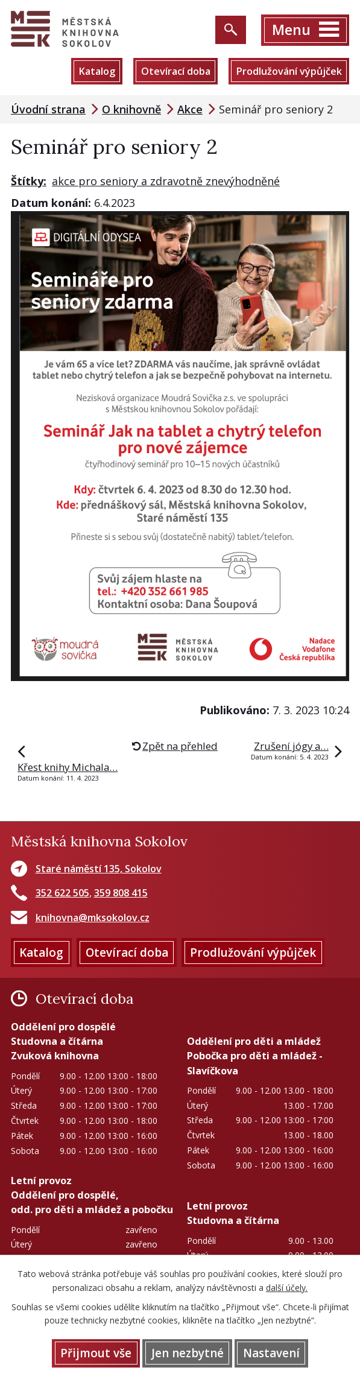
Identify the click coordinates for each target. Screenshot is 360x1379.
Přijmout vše (95, 1353)
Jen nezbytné (187, 1353)
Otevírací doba (175, 71)
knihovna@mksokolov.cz (93, 917)
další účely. (287, 1287)
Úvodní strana (48, 109)
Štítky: (28, 181)
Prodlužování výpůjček (289, 71)
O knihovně (131, 109)
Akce (190, 109)
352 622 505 (62, 892)
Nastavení (271, 1353)
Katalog (96, 71)
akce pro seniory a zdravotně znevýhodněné (166, 181)
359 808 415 (121, 892)
